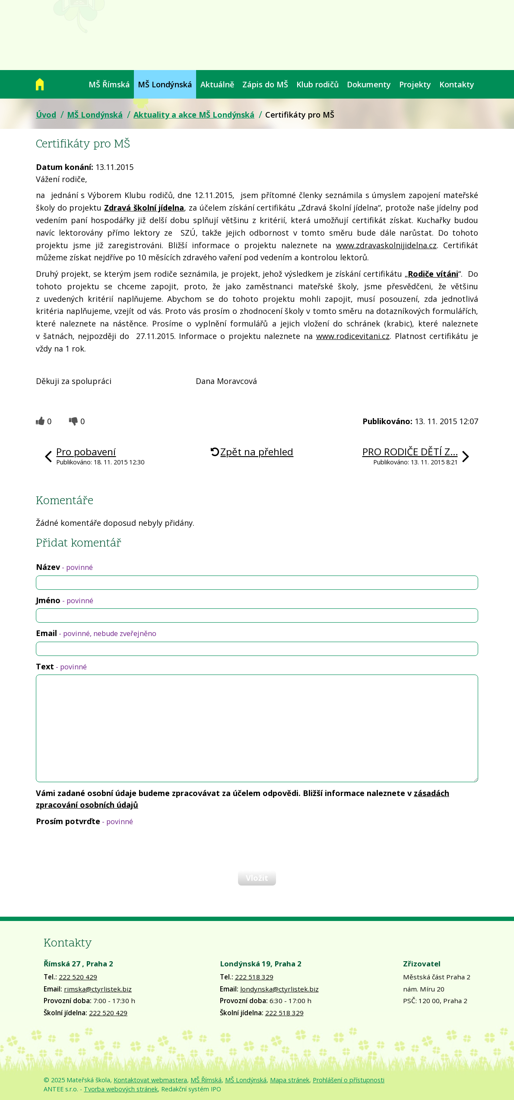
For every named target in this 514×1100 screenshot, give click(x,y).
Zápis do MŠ (265, 84)
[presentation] (101, 848)
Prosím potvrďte (84, 821)
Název (64, 567)
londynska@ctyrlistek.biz (279, 989)
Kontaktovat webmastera (150, 1080)
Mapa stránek (289, 1080)
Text (61, 666)
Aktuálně (217, 84)
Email (96, 633)
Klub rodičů (317, 84)
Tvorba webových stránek (121, 1089)
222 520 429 (78, 976)
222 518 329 (254, 976)
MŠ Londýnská (165, 84)
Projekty (415, 84)
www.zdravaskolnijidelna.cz (386, 245)
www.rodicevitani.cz (353, 336)
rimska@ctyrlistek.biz (98, 989)
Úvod (40, 84)
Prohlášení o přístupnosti (348, 1080)
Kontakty (456, 84)
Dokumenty (369, 84)
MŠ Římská (109, 84)
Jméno (64, 600)
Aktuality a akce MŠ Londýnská (193, 114)
